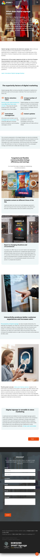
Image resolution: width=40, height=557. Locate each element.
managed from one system (8, 120)
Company (7, 478)
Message (7, 497)
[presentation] (15, 509)
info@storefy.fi (30, 530)
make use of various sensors (21, 387)
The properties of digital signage (9, 324)
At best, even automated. (29, 426)
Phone (6, 491)
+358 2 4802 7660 (16, 534)
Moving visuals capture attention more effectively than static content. (10, 104)
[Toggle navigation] (37, 2)
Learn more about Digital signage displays (12, 73)
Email (6, 484)
